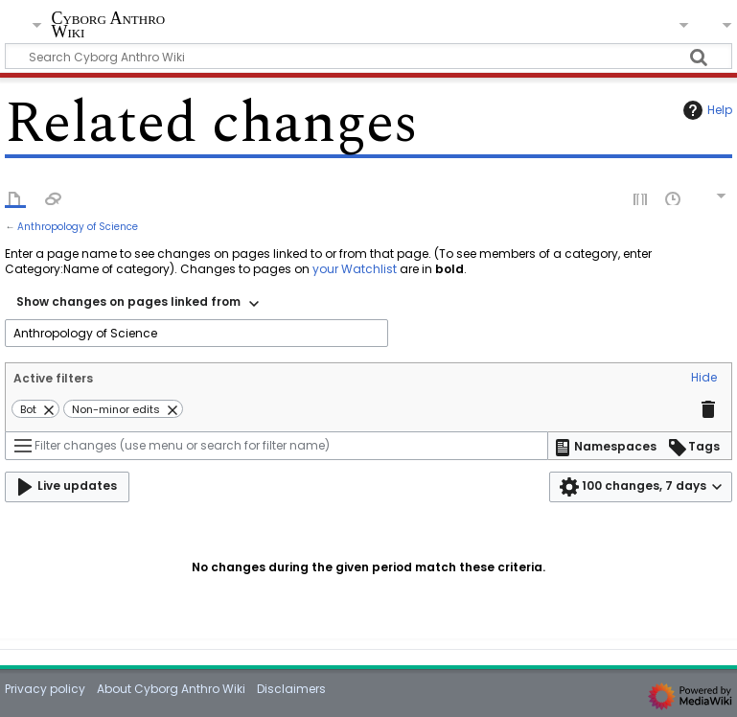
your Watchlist (354, 269)
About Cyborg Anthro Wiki (171, 689)
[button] (704, 378)
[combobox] (137, 304)
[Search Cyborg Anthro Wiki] (368, 56)
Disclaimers (291, 689)
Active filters (53, 378)
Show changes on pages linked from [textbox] (128, 301)
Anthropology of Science (77, 227)
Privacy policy (45, 689)
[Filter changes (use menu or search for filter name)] (276, 445)
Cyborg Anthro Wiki (108, 25)
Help (705, 110)
